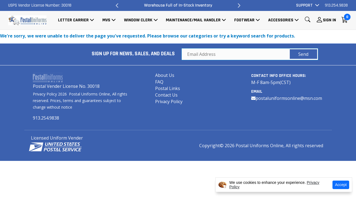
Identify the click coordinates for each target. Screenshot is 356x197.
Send (303, 54)
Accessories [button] (280, 20)
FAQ (159, 82)
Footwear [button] (244, 20)
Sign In (329, 20)
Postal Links (167, 88)
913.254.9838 (336, 5)
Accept (341, 184)
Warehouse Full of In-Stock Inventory (178, 5)
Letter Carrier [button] (73, 20)
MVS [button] (106, 20)
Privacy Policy (169, 102)
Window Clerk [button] (138, 20)
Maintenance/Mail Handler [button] (193, 20)
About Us (164, 75)
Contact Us (166, 95)
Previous (117, 5)
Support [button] (304, 5)
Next (238, 5)
